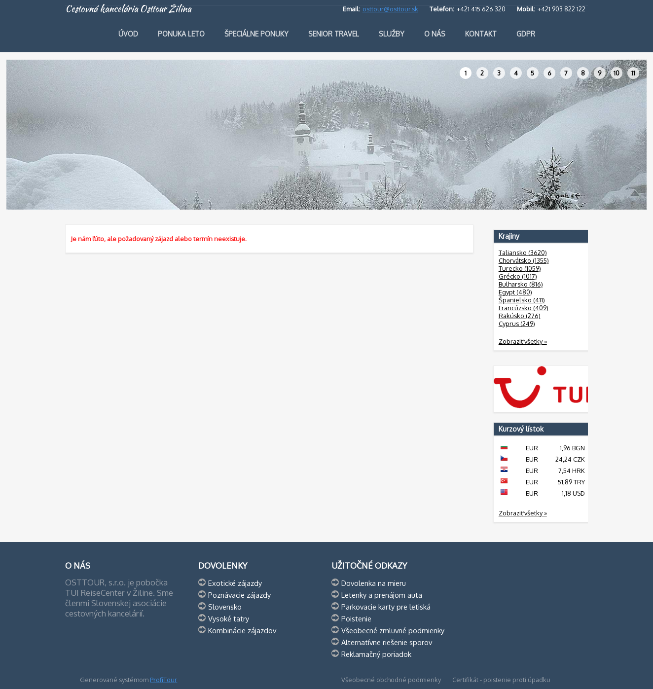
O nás (434, 34)
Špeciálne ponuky (256, 34)
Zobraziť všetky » (523, 341)
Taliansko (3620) (523, 252)
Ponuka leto (181, 34)
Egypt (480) (515, 292)
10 (616, 73)
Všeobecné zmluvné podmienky (392, 630)
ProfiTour (163, 680)
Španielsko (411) (522, 300)
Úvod (128, 34)
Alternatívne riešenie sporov (386, 642)
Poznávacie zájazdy (239, 594)
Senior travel (333, 34)
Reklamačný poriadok (376, 654)
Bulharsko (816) (521, 284)
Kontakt (481, 34)
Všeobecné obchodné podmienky (391, 680)
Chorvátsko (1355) (524, 260)
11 (633, 73)
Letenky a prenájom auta (381, 594)
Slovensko (225, 606)
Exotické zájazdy (235, 583)
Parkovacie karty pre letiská (386, 606)
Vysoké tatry (228, 618)
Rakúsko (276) (520, 316)
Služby (391, 34)
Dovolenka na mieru (373, 583)
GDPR (525, 34)
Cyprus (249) (517, 323)
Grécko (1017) (518, 276)
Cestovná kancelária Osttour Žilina (128, 8)
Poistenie (356, 618)
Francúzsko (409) (523, 308)
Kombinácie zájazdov (242, 630)
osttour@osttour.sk (390, 9)
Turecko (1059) (520, 268)
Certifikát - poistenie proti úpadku (501, 680)
